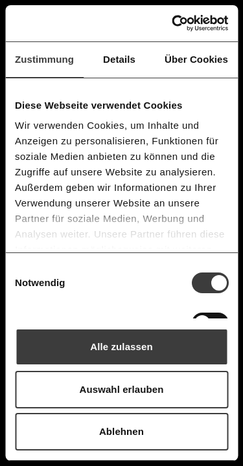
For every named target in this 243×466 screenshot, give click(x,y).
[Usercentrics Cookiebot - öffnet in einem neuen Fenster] (173, 23)
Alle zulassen (121, 346)
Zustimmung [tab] (44, 59)
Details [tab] (119, 59)
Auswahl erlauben (122, 389)
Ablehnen (121, 431)
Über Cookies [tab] (196, 59)
